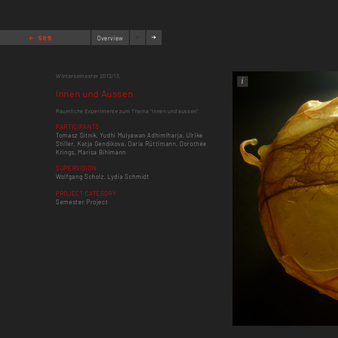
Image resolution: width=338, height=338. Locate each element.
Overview (110, 38)
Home (40, 38)
